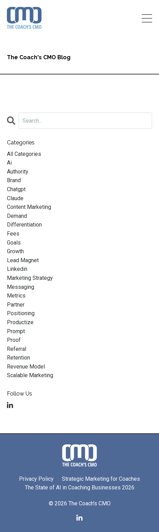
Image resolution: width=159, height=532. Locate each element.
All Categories (24, 154)
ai (9, 162)
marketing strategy (30, 278)
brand (14, 180)
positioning (21, 313)
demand (17, 216)
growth (15, 251)
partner (16, 304)
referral (16, 349)
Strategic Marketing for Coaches (101, 479)
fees (13, 233)
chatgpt (16, 189)
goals (14, 242)
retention (18, 357)
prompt (16, 331)
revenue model (26, 366)
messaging (20, 287)
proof (14, 340)
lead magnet (23, 260)
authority (17, 171)
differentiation (24, 224)
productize (20, 322)
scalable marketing (30, 375)
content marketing (29, 207)
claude (15, 198)
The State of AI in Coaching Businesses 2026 (79, 487)
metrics (16, 295)
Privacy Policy (36, 479)
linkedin (17, 269)
